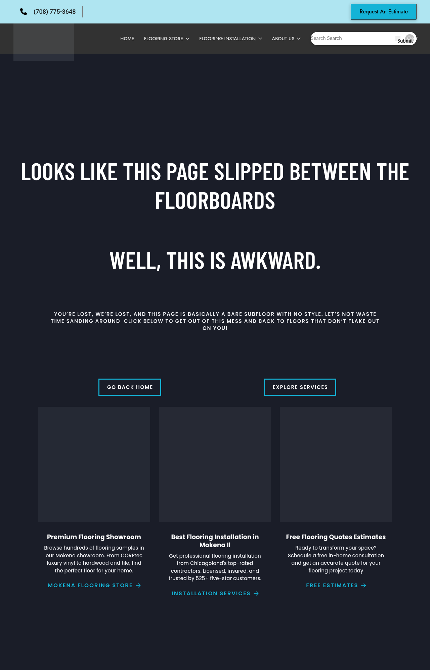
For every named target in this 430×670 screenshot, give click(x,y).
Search (318, 38)
